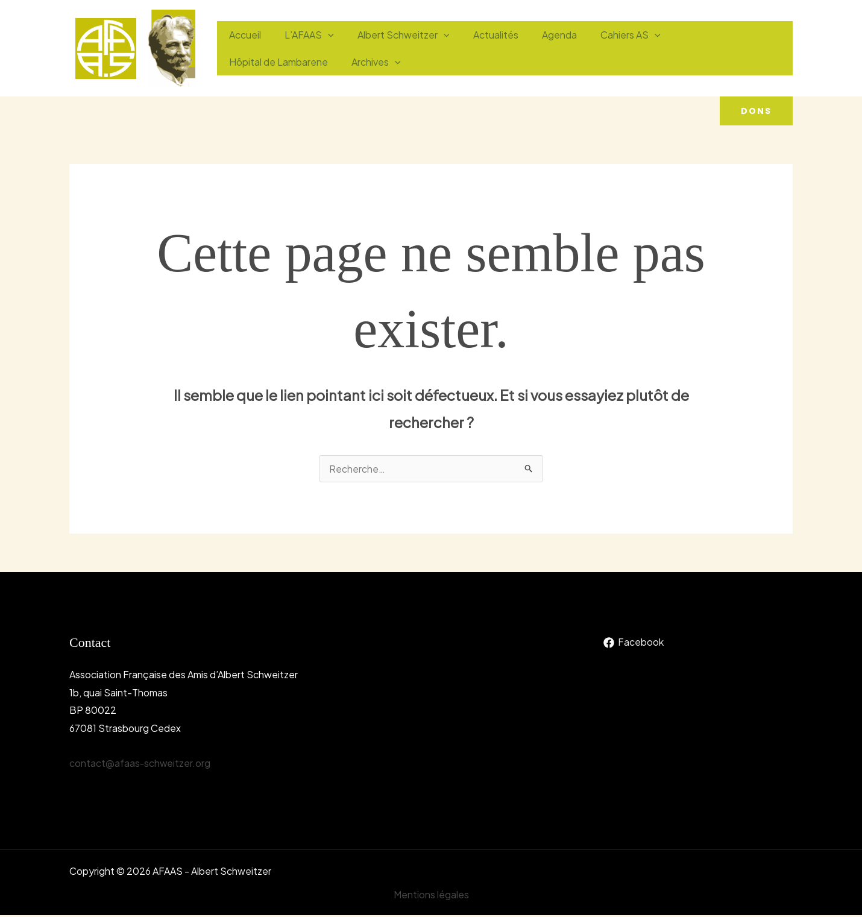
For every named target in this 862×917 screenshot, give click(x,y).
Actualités (480, 34)
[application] (321, 34)
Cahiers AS (606, 34)
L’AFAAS (302, 34)
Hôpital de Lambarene (705, 34)
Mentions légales (431, 895)
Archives (251, 61)
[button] (756, 110)
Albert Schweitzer (393, 34)
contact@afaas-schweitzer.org (140, 764)
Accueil (243, 34)
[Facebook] (633, 643)
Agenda (539, 34)
